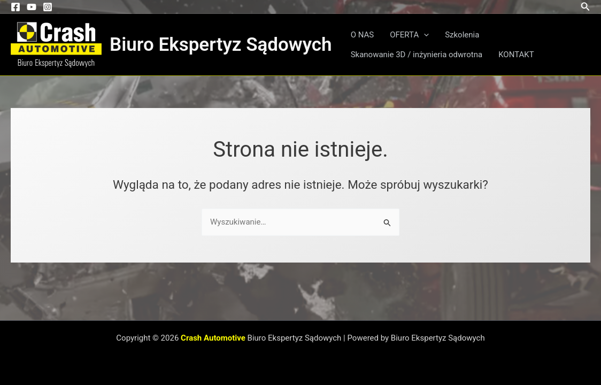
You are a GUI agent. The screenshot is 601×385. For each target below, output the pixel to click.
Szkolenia (462, 35)
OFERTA (409, 35)
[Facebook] (15, 7)
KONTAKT (516, 54)
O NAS (362, 35)
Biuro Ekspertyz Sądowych (221, 45)
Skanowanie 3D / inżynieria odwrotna (417, 54)
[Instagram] (47, 7)
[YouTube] (31, 7)
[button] (585, 6)
